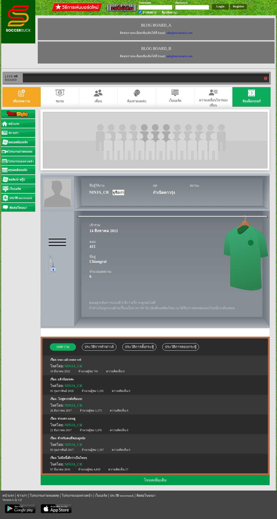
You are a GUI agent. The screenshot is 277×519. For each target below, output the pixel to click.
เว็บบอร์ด (101, 495)
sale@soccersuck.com (179, 33)
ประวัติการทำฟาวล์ (99, 347)
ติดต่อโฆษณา (146, 495)
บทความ (62, 347)
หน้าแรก (8, 495)
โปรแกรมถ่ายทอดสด (44, 495)
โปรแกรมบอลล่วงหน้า (77, 495)
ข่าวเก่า (22, 495)
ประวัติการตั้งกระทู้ (139, 347)
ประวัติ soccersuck (122, 495)
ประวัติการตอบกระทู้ (180, 347)
